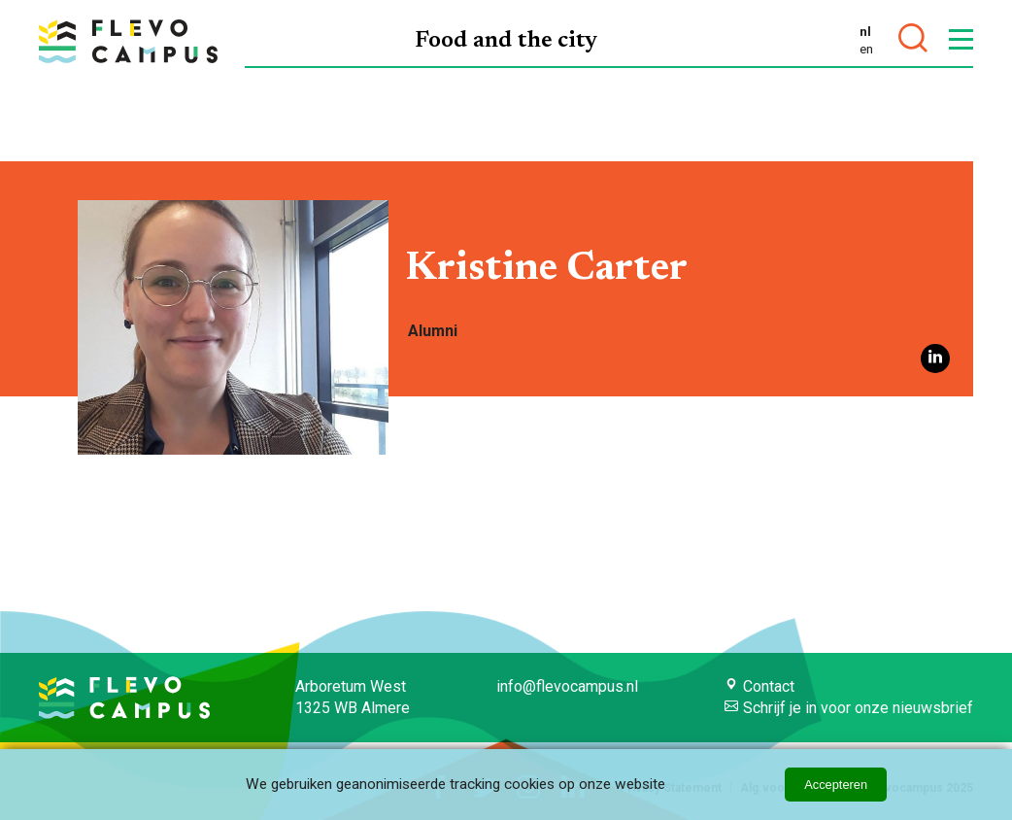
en (866, 48)
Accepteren (835, 784)
